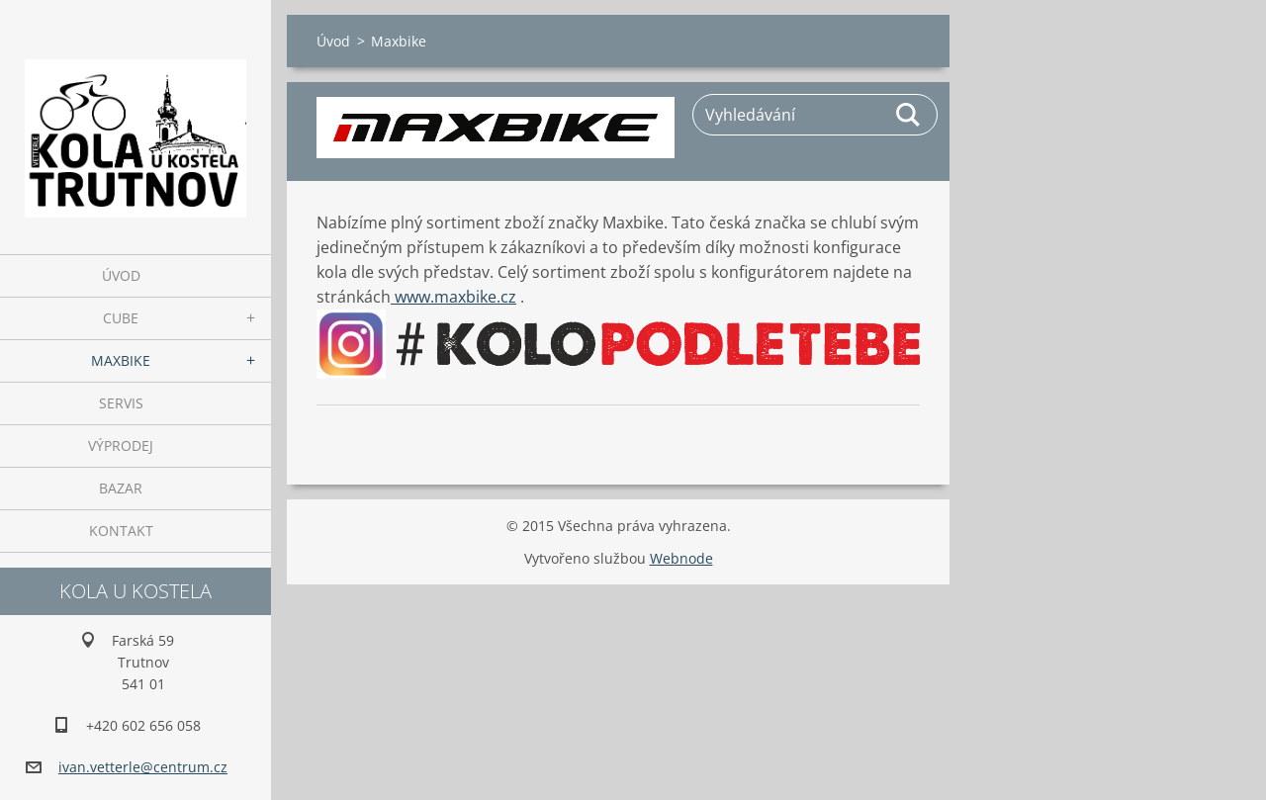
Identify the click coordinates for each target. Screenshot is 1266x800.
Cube (120, 318)
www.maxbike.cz (453, 297)
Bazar (120, 488)
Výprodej (120, 445)
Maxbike (120, 360)
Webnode (681, 558)
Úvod (121, 275)
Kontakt (121, 530)
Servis (121, 403)
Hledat (909, 115)
